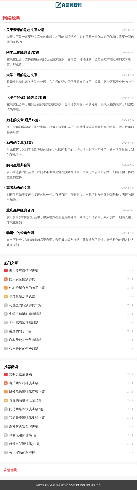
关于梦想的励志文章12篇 (25, 30)
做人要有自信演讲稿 (23, 270)
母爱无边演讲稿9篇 (23, 435)
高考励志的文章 (18, 188)
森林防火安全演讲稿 (23, 426)
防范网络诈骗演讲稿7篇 (26, 409)
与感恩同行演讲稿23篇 (25, 305)
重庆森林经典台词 (20, 210)
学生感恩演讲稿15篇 (23, 322)
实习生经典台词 (18, 165)
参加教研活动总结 (22, 296)
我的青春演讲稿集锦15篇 (27, 418)
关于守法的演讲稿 (22, 452)
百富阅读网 (62, 484)
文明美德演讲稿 (20, 374)
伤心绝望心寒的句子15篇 (27, 288)
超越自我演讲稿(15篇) (24, 444)
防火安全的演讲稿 (22, 279)
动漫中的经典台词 (20, 233)
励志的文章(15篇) (19, 142)
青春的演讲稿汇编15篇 (25, 400)
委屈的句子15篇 (20, 331)
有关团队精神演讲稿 (23, 383)
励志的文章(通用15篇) (23, 120)
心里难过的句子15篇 (23, 348)
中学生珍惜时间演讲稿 (25, 314)
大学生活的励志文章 (21, 75)
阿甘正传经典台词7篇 (22, 52)
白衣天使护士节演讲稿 (25, 340)
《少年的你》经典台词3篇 (26, 97)
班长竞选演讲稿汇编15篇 (27, 391)
